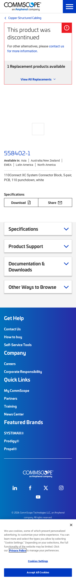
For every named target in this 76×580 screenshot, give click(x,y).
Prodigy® (11, 441)
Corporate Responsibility (23, 371)
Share (55, 202)
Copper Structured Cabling (24, 18)
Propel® (10, 449)
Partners (10, 398)
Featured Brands (23, 422)
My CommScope (16, 390)
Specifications (28, 228)
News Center (14, 414)
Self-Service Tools (18, 345)
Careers (10, 364)
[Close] (71, 525)
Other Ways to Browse (37, 287)
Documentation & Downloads (39, 266)
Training (10, 406)
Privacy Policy (17, 550)
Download (21, 202)
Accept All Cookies (38, 572)
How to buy (13, 337)
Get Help (14, 318)
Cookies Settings (38, 561)
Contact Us (12, 329)
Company (15, 352)
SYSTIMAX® (14, 433)
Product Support (31, 246)
